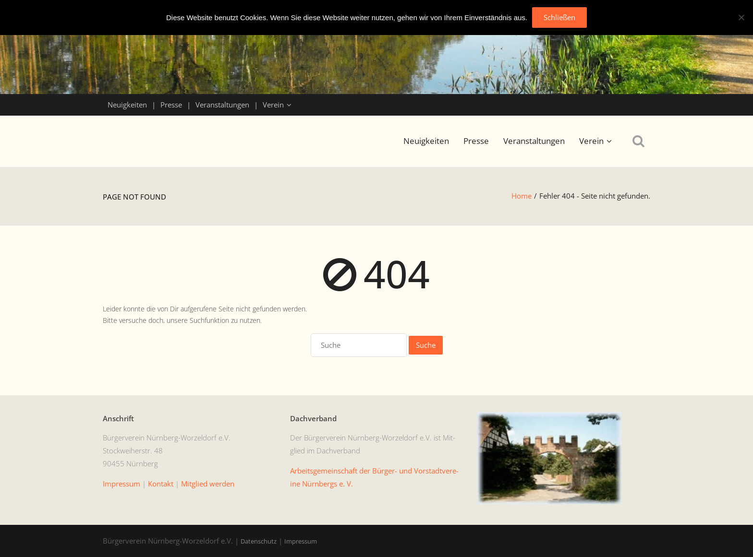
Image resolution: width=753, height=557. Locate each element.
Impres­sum (121, 483)
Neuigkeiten (127, 104)
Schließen (559, 17)
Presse (171, 104)
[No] (741, 17)
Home (521, 196)
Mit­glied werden (207, 483)
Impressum (300, 541)
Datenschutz (259, 541)
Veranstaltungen (222, 104)
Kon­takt (160, 483)
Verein (273, 104)
